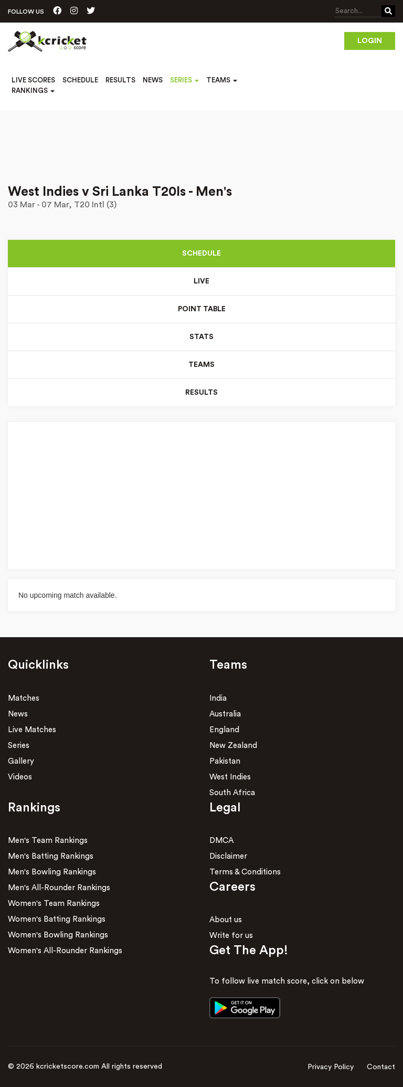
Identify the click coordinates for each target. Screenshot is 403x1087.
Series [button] (184, 80)
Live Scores (33, 80)
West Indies (230, 777)
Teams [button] (221, 80)
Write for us (231, 936)
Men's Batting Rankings (50, 856)
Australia (225, 714)
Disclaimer (228, 856)
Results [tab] (201, 392)
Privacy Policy (330, 1067)
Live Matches (32, 730)
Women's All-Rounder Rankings (65, 951)
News (153, 80)
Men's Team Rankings (48, 841)
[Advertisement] (201, 140)
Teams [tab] (201, 364)
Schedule (80, 80)
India (218, 698)
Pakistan (224, 761)
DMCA (221, 841)
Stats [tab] (201, 337)
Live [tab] (201, 281)
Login (369, 41)
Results (120, 80)
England (224, 730)
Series (18, 746)
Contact (381, 1067)
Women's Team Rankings (54, 903)
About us (225, 920)
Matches (23, 698)
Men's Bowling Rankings (52, 872)
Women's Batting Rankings (56, 919)
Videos (20, 777)
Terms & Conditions (245, 872)
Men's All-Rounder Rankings (59, 888)
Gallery (21, 761)
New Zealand (233, 746)
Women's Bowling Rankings (58, 935)
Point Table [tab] (202, 309)
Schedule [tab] (201, 253)
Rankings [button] (33, 90)
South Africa (232, 793)
